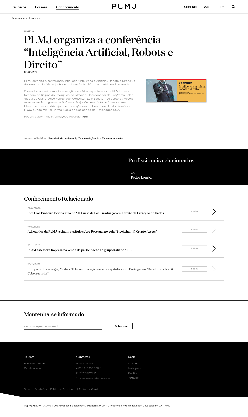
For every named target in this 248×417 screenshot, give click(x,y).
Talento (29, 356)
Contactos (83, 356)
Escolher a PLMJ (34, 363)
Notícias (35, 18)
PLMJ (124, 6)
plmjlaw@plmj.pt (86, 372)
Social (132, 356)
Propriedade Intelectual (62, 138)
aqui (84, 116)
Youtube (133, 377)
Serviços (19, 6)
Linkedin (133, 363)
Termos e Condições (35, 389)
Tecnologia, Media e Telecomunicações (100, 138)
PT (221, 6)
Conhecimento (20, 18)
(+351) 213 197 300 (87, 368)
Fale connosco (85, 363)
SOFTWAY (163, 405)
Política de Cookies (89, 389)
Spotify (132, 372)
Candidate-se (33, 368)
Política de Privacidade (62, 389)
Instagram (134, 368)
